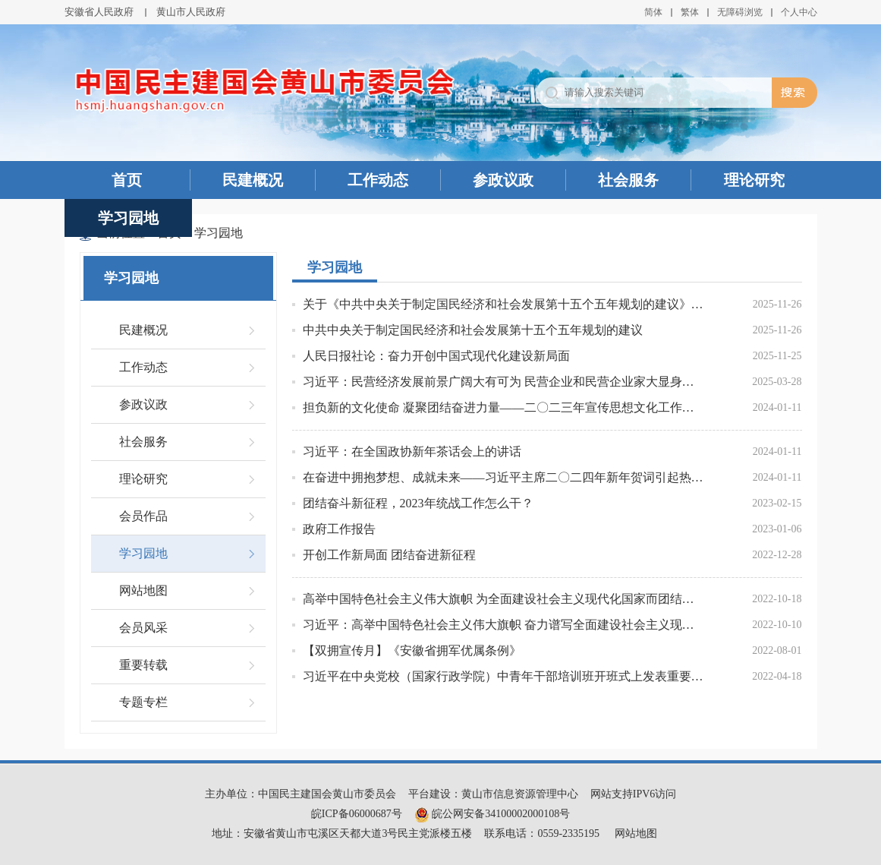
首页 (127, 180)
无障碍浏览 (740, 12)
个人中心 (799, 12)
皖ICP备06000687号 (356, 813)
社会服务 (628, 180)
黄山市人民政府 (190, 11)
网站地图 (143, 590)
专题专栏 (143, 702)
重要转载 (143, 664)
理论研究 (754, 180)
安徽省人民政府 (99, 11)
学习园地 (128, 218)
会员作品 (143, 516)
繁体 (690, 12)
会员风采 (143, 627)
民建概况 (252, 180)
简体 (653, 12)
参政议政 (503, 180)
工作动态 (378, 180)
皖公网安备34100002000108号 (492, 813)
